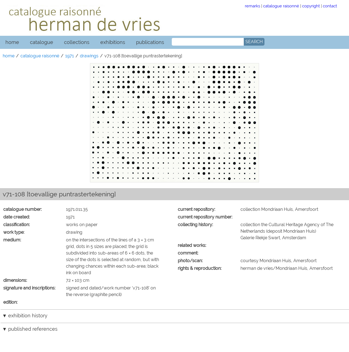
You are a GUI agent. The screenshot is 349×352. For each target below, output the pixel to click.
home (12, 42)
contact (330, 6)
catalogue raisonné (281, 6)
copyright (311, 6)
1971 (69, 55)
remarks (252, 6)
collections (76, 42)
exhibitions (112, 42)
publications (150, 42)
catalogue (41, 42)
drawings (89, 55)
